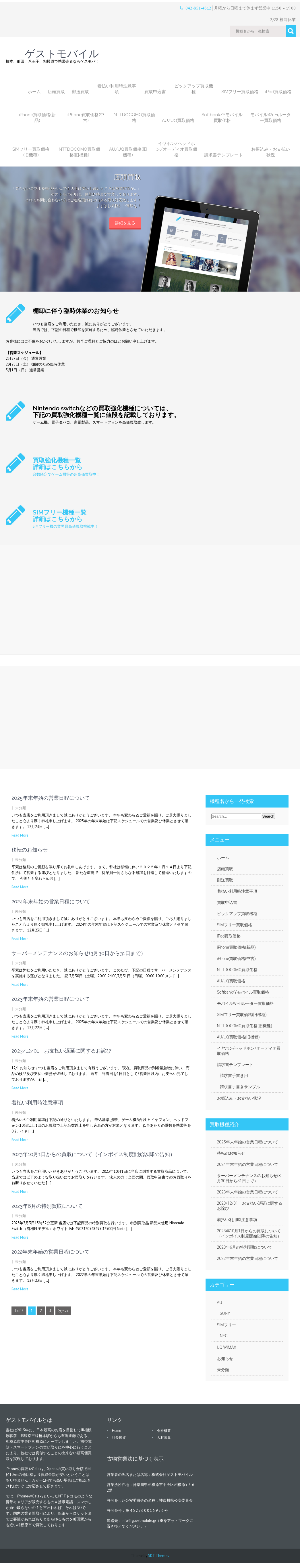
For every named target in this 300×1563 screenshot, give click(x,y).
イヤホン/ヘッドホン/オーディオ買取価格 (176, 149)
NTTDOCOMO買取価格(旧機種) (79, 152)
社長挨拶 (119, 1438)
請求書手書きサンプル (240, 1086)
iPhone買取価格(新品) (37, 117)
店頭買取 (56, 91)
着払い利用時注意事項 (116, 88)
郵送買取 (80, 91)
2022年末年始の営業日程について (50, 1252)
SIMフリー (226, 1325)
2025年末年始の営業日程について (50, 798)
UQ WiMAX (226, 1347)
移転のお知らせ (29, 850)
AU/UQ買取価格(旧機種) (128, 152)
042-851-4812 (198, 8)
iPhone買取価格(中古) (85, 117)
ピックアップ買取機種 (193, 88)
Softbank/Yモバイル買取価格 (222, 117)
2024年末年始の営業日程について (50, 901)
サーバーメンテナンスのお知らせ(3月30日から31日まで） (78, 953)
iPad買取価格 (278, 91)
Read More (19, 835)
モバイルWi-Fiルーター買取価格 (270, 117)
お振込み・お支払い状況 (270, 152)
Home (116, 1431)
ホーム (34, 91)
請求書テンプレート (223, 155)
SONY (225, 1313)
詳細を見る (125, 222)
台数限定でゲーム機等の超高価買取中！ (66, 474)
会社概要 (164, 1431)
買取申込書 (155, 91)
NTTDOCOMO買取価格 (134, 117)
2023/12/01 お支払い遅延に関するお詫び (61, 1051)
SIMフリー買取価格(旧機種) (30, 152)
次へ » (63, 1310)
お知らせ (225, 1358)
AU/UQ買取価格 (178, 120)
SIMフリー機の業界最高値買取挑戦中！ (65, 526)
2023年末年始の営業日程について (50, 999)
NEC (224, 1336)
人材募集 (164, 1438)
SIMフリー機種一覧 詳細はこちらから (59, 516)
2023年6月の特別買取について (47, 1206)
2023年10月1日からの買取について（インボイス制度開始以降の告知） (93, 1154)
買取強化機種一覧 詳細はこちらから (58, 463)
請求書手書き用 (234, 1075)
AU (219, 1302)
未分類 (20, 808)
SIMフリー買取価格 (239, 91)
